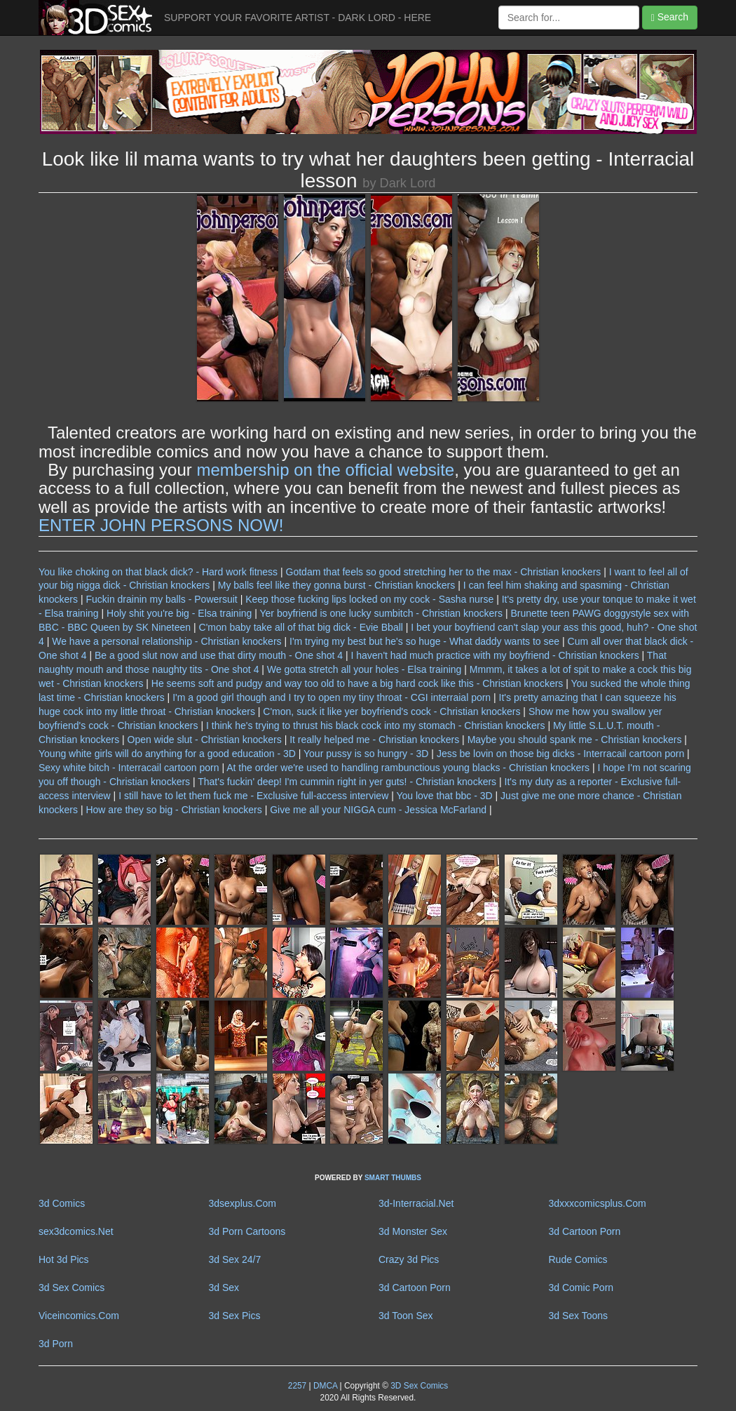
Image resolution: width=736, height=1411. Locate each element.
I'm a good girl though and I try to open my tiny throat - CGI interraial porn (331, 697)
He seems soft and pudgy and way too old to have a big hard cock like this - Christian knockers (357, 683)
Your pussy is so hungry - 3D (366, 753)
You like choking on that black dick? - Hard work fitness (158, 571)
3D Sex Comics (418, 1386)
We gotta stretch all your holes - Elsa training (364, 669)
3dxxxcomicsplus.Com (597, 1203)
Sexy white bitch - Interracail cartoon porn (129, 767)
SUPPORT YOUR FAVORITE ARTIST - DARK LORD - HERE (297, 17)
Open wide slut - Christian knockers (205, 739)
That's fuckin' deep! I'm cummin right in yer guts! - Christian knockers (347, 781)
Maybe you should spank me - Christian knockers (575, 739)
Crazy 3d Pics (409, 1259)
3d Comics (62, 1203)
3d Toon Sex (406, 1315)
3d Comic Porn (581, 1287)
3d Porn (56, 1343)
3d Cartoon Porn (585, 1231)
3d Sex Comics (71, 1287)
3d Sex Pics (235, 1315)
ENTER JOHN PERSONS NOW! (161, 525)
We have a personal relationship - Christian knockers (166, 641)
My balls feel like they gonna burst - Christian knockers (336, 585)
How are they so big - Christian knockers (173, 809)
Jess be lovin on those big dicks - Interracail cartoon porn (560, 753)
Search (669, 17)
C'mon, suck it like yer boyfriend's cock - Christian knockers (391, 711)
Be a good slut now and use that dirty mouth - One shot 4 (219, 655)
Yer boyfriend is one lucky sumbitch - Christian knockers (381, 613)
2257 (297, 1386)
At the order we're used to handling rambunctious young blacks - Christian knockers (408, 767)
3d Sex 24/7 (235, 1259)
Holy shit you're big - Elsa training (179, 613)
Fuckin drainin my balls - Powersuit (161, 599)
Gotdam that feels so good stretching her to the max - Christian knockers (443, 571)
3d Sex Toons (578, 1315)
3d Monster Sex (413, 1231)
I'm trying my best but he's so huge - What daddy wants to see (424, 641)
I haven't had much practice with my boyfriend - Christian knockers (494, 655)
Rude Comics (578, 1259)
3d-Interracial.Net (416, 1203)
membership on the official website (325, 469)
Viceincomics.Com (79, 1315)
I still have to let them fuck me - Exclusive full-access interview (253, 795)
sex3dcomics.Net (76, 1231)
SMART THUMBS (392, 1178)
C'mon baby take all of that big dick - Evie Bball (301, 627)
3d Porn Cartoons (247, 1231)
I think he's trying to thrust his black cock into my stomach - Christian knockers (375, 725)
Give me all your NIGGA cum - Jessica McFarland (378, 809)
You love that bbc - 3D (444, 795)
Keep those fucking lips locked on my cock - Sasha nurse (369, 599)
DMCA (325, 1386)
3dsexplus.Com (243, 1203)
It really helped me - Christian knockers (374, 739)
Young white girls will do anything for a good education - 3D (167, 753)
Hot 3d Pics (64, 1259)
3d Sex (224, 1287)
